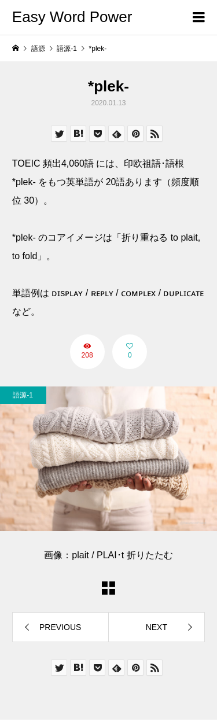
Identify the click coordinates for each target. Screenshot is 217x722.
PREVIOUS (60, 627)
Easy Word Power (72, 16)
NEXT (156, 627)
